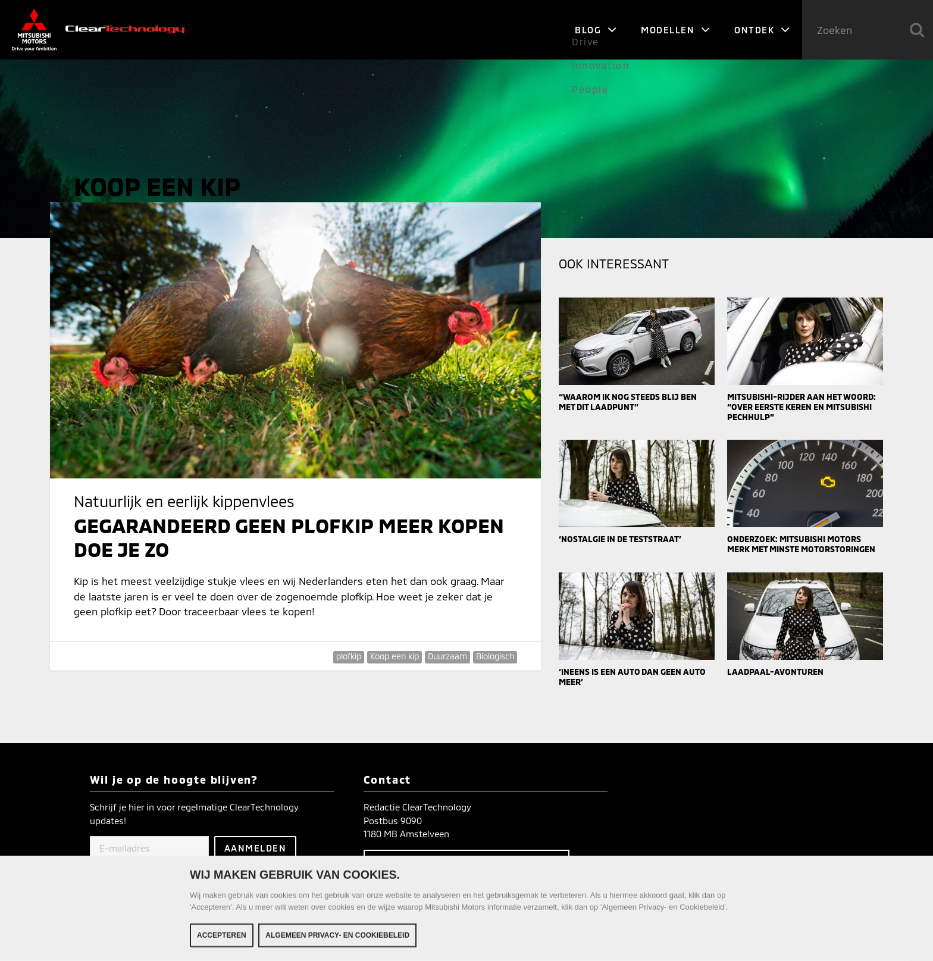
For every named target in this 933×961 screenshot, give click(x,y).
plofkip (348, 656)
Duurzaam (447, 656)
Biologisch (495, 656)
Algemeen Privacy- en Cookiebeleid (337, 937)
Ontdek (762, 30)
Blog (596, 30)
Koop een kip (394, 656)
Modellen (675, 30)
